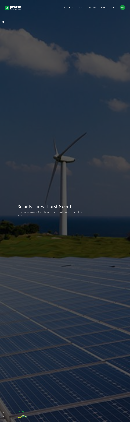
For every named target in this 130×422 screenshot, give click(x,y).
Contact (113, 7)
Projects (81, 7)
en (122, 7)
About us (92, 7)
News (103, 7)
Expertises (67, 7)
